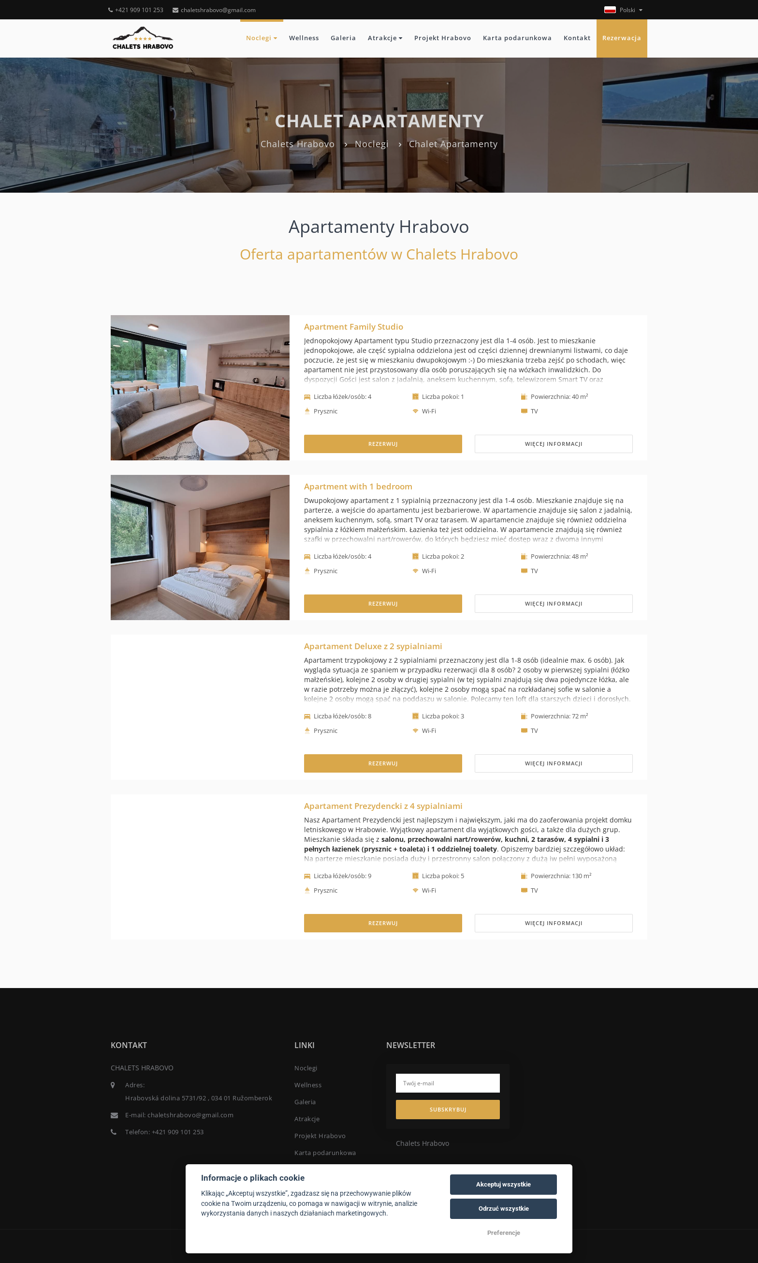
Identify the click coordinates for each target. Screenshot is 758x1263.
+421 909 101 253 (135, 10)
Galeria (343, 38)
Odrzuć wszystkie (504, 1208)
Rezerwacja (621, 38)
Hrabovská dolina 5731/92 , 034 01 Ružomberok (198, 1098)
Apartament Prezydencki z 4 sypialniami (383, 805)
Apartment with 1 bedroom (358, 486)
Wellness (304, 38)
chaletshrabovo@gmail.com (214, 10)
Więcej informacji (554, 443)
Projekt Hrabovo (442, 38)
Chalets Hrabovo (298, 144)
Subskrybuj (448, 1109)
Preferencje (503, 1232)
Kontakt (577, 38)
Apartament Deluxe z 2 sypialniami (373, 646)
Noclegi (261, 38)
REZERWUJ (383, 443)
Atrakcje (385, 38)
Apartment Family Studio (353, 326)
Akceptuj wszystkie (503, 1184)
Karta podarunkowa (517, 38)
